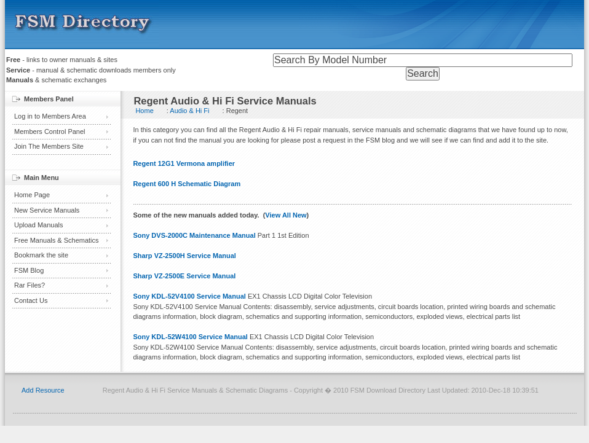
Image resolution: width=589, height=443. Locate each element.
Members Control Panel (49, 131)
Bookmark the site (41, 255)
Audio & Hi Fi (189, 110)
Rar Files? (29, 285)
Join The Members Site (49, 146)
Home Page (32, 194)
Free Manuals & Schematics (56, 240)
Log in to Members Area (50, 116)
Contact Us (30, 300)
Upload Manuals (38, 225)
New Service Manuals (46, 210)
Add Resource (43, 390)
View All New (285, 215)
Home (144, 110)
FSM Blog (29, 270)
